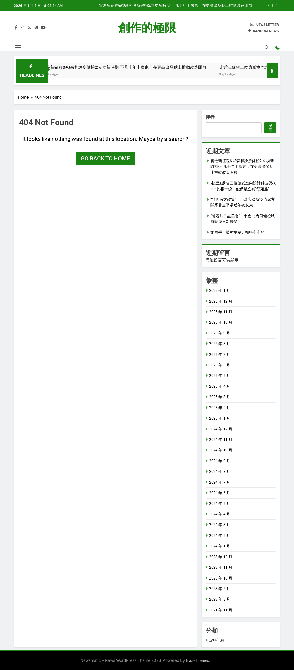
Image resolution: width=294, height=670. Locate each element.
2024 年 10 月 (220, 450)
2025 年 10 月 (220, 322)
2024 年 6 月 (219, 493)
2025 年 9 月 (219, 333)
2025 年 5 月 (219, 375)
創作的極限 (147, 28)
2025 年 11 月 (220, 312)
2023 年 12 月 (220, 557)
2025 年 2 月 (219, 407)
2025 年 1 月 (219, 418)
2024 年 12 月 (220, 429)
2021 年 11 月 (220, 610)
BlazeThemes (197, 660)
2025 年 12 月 (220, 301)
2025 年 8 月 (219, 343)
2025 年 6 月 (219, 365)
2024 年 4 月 (219, 514)
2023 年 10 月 (220, 578)
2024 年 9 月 (219, 461)
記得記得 (217, 640)
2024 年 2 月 (219, 535)
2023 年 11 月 (220, 567)
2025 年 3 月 (219, 397)
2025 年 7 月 (219, 354)
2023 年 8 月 (219, 599)
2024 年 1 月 (219, 546)
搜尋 (210, 117)
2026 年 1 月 (219, 290)
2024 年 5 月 (219, 503)
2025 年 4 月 (219, 386)
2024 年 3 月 (219, 524)
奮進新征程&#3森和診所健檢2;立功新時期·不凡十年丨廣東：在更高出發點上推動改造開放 (175, 6)
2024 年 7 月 (219, 482)
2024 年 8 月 (219, 471)
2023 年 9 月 (219, 588)
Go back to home (105, 158)
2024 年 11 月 (220, 439)
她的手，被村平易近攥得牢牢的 (237, 232)
